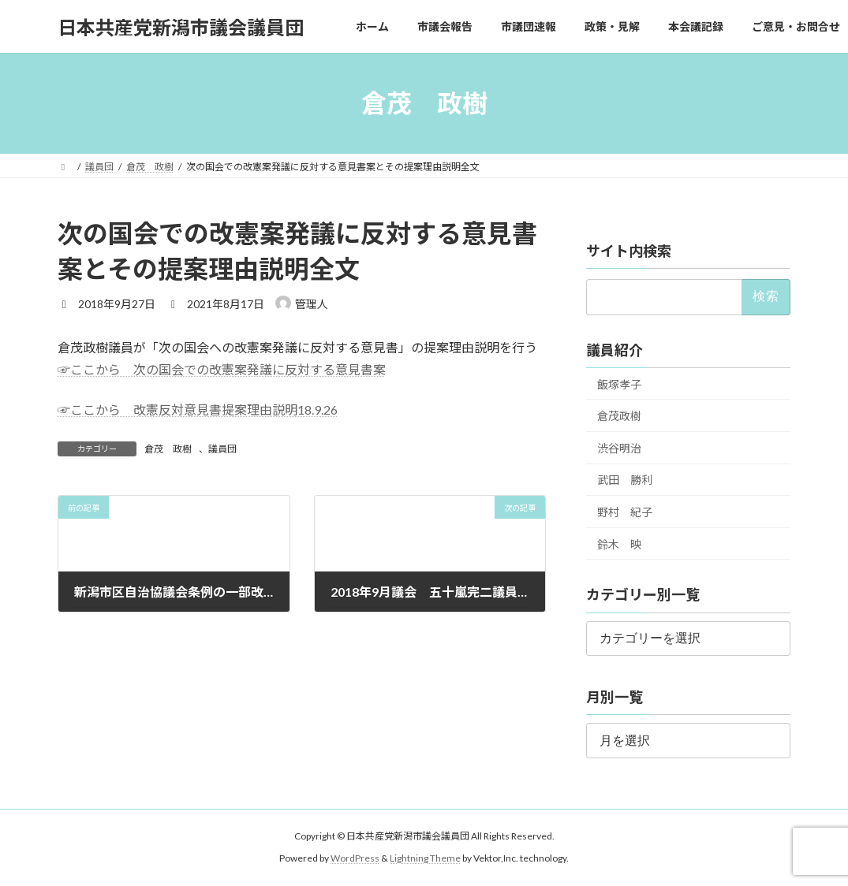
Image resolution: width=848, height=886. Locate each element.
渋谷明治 (619, 448)
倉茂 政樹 (168, 449)
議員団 (222, 449)
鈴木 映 (619, 544)
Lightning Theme (425, 858)
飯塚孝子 (619, 384)
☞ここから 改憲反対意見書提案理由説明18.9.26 (198, 409)
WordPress (355, 858)
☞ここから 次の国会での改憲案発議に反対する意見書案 (222, 369)
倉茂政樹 (619, 416)
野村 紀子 (624, 512)
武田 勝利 (624, 480)
